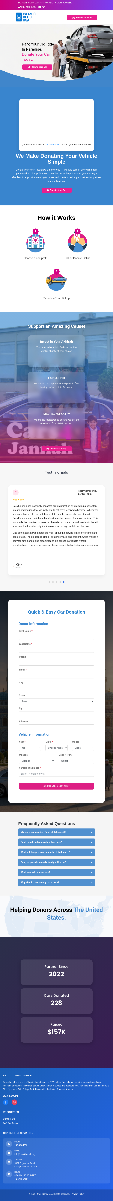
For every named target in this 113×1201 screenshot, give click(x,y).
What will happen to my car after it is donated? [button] (46, 852)
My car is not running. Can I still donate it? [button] (43, 832)
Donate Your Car (82, 17)
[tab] (56, 832)
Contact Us (9, 1118)
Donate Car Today (56, 448)
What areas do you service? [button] (35, 872)
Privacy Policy (77, 1194)
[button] (49, 582)
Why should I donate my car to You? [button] (40, 882)
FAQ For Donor (10, 1123)
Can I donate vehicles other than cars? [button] (41, 842)
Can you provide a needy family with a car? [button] (43, 862)
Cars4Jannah (43, 1194)
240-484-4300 (27, 7)
